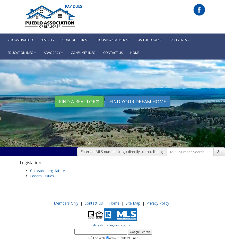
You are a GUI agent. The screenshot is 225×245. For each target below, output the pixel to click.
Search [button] (48, 40)
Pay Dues (73, 6)
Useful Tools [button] (150, 40)
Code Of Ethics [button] (75, 40)
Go (219, 151)
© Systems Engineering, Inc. (112, 225)
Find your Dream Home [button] (137, 101)
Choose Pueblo (20, 40)
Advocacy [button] (53, 52)
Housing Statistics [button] (113, 40)
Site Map (133, 203)
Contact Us (113, 52)
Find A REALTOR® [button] (79, 101)
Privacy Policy (157, 203)
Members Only (66, 203)
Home (114, 203)
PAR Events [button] (179, 40)
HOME (134, 52)
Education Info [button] (22, 52)
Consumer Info (83, 52)
